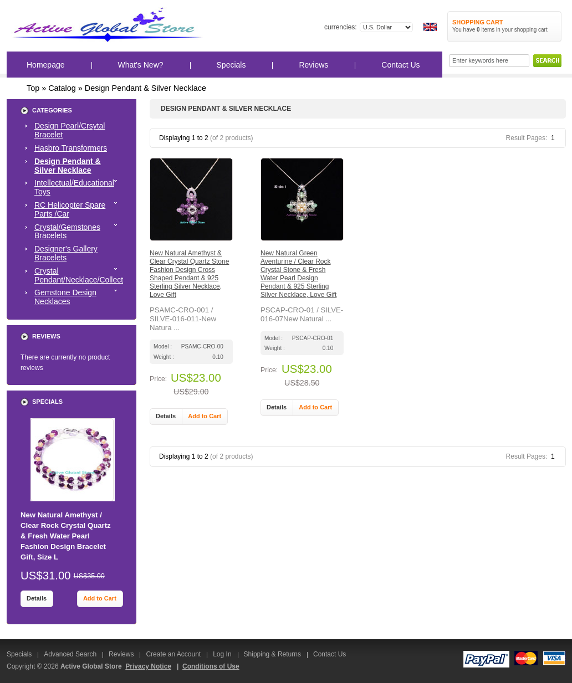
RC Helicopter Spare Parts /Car (78, 209)
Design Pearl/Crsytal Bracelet (69, 130)
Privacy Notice (148, 666)
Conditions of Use (210, 666)
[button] (165, 416)
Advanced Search (70, 654)
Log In (222, 654)
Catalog (62, 88)
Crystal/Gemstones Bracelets (78, 231)
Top (33, 88)
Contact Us (400, 64)
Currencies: (340, 27)
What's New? (141, 64)
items (485, 30)
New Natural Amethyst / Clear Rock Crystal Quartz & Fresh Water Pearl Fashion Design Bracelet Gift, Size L (66, 536)
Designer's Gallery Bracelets (66, 253)
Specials (231, 64)
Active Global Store (91, 666)
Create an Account (173, 654)
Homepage (46, 64)
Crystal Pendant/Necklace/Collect (78, 275)
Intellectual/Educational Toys (78, 187)
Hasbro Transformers (70, 147)
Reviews (313, 64)
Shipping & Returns (272, 654)
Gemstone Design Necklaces (78, 297)
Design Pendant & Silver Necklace (145, 88)
